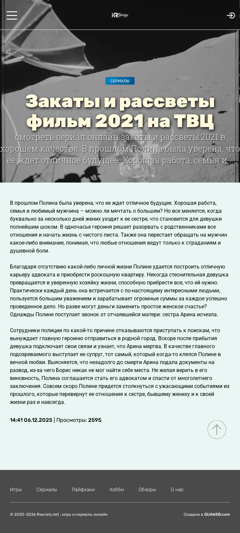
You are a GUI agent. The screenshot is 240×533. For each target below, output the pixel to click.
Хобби (116, 490)
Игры (16, 490)
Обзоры (147, 490)
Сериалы (120, 81)
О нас (177, 490)
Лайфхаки (83, 490)
